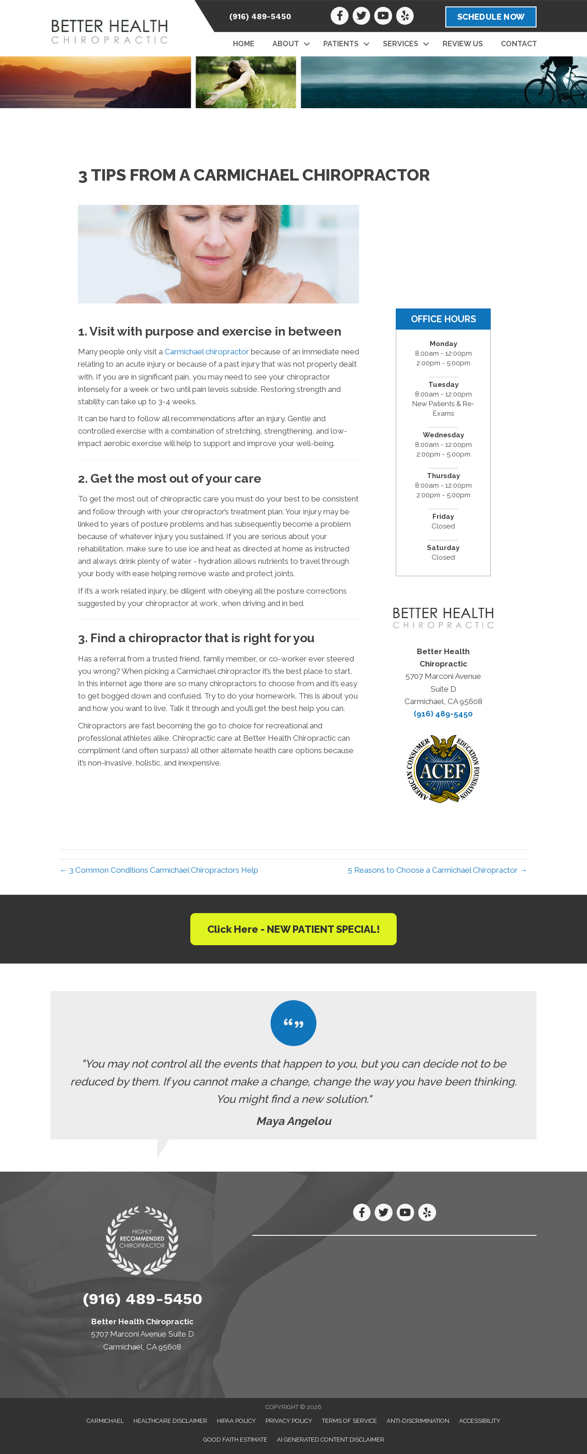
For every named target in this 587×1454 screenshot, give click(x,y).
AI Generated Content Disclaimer (330, 1439)
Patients (341, 43)
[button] (306, 44)
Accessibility (479, 1420)
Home (244, 43)
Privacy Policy (289, 1420)
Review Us (463, 43)
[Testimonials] (293, 1065)
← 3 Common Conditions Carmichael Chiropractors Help (159, 870)
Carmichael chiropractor (207, 351)
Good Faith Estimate (235, 1439)
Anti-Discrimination (418, 1420)
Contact (519, 43)
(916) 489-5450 (260, 16)
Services (400, 43)
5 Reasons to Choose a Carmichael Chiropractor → (437, 870)
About (285, 43)
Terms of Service (349, 1420)
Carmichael (105, 1420)
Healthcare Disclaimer (170, 1420)
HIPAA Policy (236, 1420)
